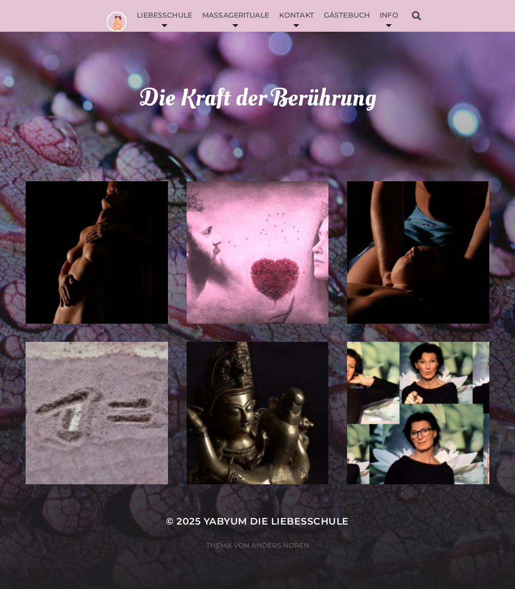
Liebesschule (164, 15)
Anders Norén (280, 545)
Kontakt (296, 15)
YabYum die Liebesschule (276, 521)
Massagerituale (235, 15)
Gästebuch (347, 15)
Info (389, 15)
